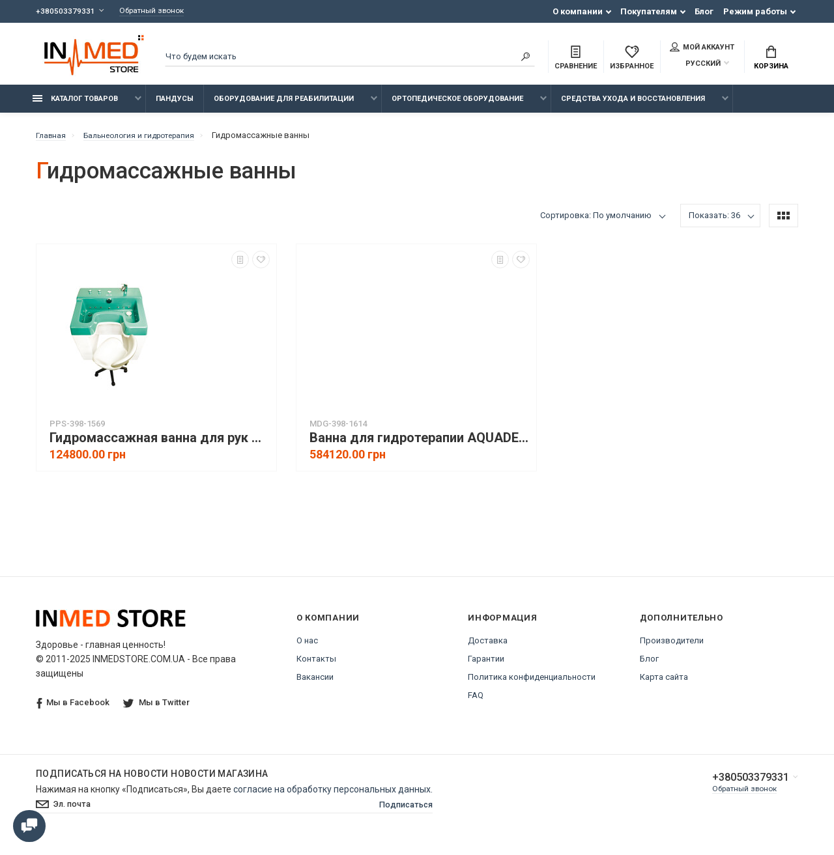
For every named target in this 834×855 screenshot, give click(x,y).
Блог (704, 11)
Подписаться (403, 812)
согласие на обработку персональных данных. (333, 796)
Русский (695, 65)
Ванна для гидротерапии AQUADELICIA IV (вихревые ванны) (419, 445)
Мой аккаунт (702, 48)
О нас (307, 647)
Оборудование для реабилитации (284, 106)
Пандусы (175, 106)
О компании (578, 11)
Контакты (316, 666)
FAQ (475, 702)
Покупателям (648, 11)
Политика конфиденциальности (532, 684)
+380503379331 (65, 11)
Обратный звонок (158, 11)
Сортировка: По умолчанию (596, 222)
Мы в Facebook (72, 710)
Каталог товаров (75, 106)
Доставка (488, 647)
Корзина (771, 59)
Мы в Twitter (157, 709)
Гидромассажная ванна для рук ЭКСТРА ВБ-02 (160, 445)
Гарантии (486, 666)
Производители (672, 647)
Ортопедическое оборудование (457, 106)
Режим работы (755, 11)
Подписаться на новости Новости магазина (152, 781)
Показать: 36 (714, 222)
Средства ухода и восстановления (633, 106)
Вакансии (315, 684)
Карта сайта (664, 684)
